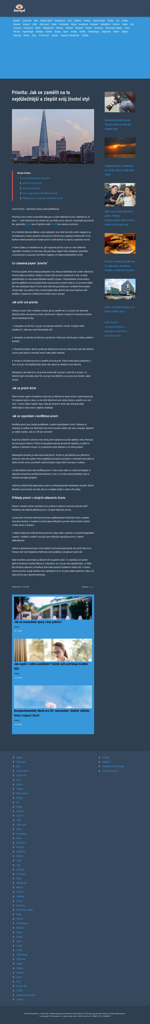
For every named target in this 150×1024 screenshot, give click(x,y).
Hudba (125, 20)
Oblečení (79, 28)
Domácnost (60, 20)
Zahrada (17, 35)
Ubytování (106, 31)
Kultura (116, 24)
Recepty (39, 31)
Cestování (26, 20)
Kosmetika (64, 24)
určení (28, 224)
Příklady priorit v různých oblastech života (42, 198)
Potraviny (98, 28)
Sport (65, 31)
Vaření (116, 31)
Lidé (132, 24)
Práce (127, 28)
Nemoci (59, 28)
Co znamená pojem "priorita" (36, 178)
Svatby (74, 31)
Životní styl (44, 35)
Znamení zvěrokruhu (70, 35)
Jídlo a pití (44, 24)
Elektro (78, 20)
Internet (16, 24)
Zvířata (85, 35)
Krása (73, 24)
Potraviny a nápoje (114, 28)
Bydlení (16, 20)
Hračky (110, 20)
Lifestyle (17, 28)
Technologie (93, 31)
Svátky (82, 31)
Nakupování (48, 28)
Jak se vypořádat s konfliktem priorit (39, 193)
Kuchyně (94, 24)
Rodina (49, 31)
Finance (87, 20)
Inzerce (26, 24)
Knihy (54, 24)
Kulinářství (105, 24)
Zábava (124, 31)
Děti (36, 20)
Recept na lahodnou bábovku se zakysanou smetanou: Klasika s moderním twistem (120, 266)
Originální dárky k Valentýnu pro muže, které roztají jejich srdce (119, 170)
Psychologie (27, 31)
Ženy (34, 35)
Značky (55, 35)
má (18, 220)
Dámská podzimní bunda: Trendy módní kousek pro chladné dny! (118, 125)
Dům (70, 20)
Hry (117, 20)
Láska (124, 24)
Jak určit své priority (32, 183)
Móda (37, 28)
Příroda (16, 31)
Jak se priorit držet (31, 188)
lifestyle (91, 587)
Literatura (28, 28)
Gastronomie (99, 20)
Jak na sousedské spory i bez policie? (38, 622)
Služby (57, 31)
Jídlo (34, 24)
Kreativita (83, 24)
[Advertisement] (75, 57)
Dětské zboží (46, 20)
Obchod (69, 28)
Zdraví (26, 35)
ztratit (54, 224)
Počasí (89, 28)
